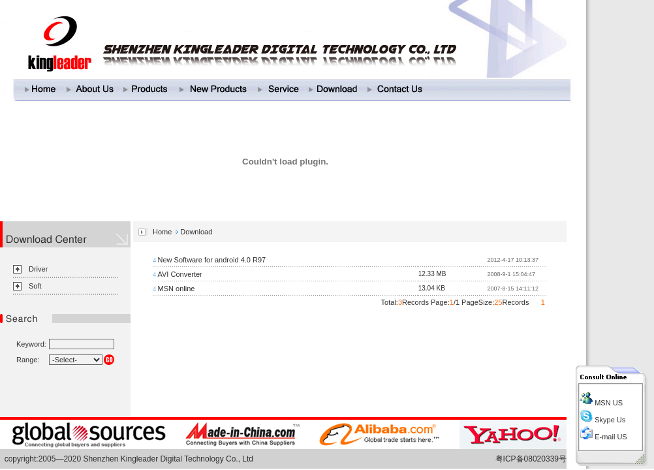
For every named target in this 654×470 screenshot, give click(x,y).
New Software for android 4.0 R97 (212, 260)
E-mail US (610, 437)
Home (162, 232)
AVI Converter (180, 274)
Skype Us (609, 420)
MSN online (176, 288)
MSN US (608, 403)
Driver (38, 269)
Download (196, 232)
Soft (35, 286)
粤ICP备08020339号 (531, 458)
